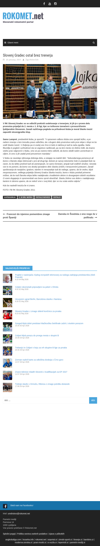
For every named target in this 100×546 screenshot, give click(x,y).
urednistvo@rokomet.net (19, 513)
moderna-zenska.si (23, 542)
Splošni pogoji (9, 534)
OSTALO (56, 197)
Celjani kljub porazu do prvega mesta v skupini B (37, 335)
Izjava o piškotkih (56, 534)
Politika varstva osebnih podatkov (32, 534)
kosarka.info (28, 539)
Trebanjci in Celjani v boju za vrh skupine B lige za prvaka (41, 347)
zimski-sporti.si (65, 539)
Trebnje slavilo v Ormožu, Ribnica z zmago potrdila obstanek (42, 384)
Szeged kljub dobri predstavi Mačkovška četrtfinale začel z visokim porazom (49, 323)
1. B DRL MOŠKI (25, 197)
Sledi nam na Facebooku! (22, 505)
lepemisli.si (63, 542)
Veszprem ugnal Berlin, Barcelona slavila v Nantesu (38, 299)
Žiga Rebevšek (32, 59)
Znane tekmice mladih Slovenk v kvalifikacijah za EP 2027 (41, 372)
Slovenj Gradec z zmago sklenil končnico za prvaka (38, 311)
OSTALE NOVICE (43, 197)
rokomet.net (40, 539)
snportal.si (52, 539)
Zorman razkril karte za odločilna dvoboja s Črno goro (39, 360)
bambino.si (88, 539)
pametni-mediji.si (77, 542)
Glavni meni (13, 42)
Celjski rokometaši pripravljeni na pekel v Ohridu (36, 287)
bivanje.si (78, 539)
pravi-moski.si (40, 542)
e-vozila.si (52, 542)
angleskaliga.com (13, 539)
